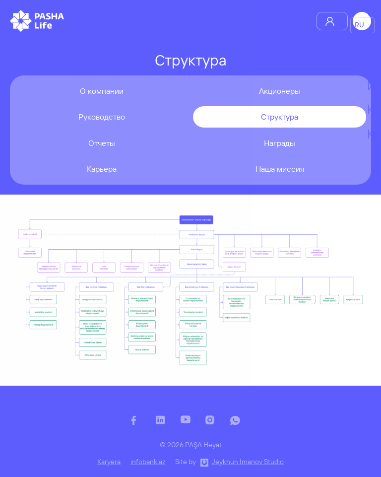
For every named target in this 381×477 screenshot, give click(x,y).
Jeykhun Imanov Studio (247, 461)
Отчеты (101, 143)
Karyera (109, 461)
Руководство (101, 117)
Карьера (102, 169)
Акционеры (279, 91)
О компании (102, 91)
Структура (279, 117)
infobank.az (147, 461)
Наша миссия (279, 169)
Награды (279, 143)
